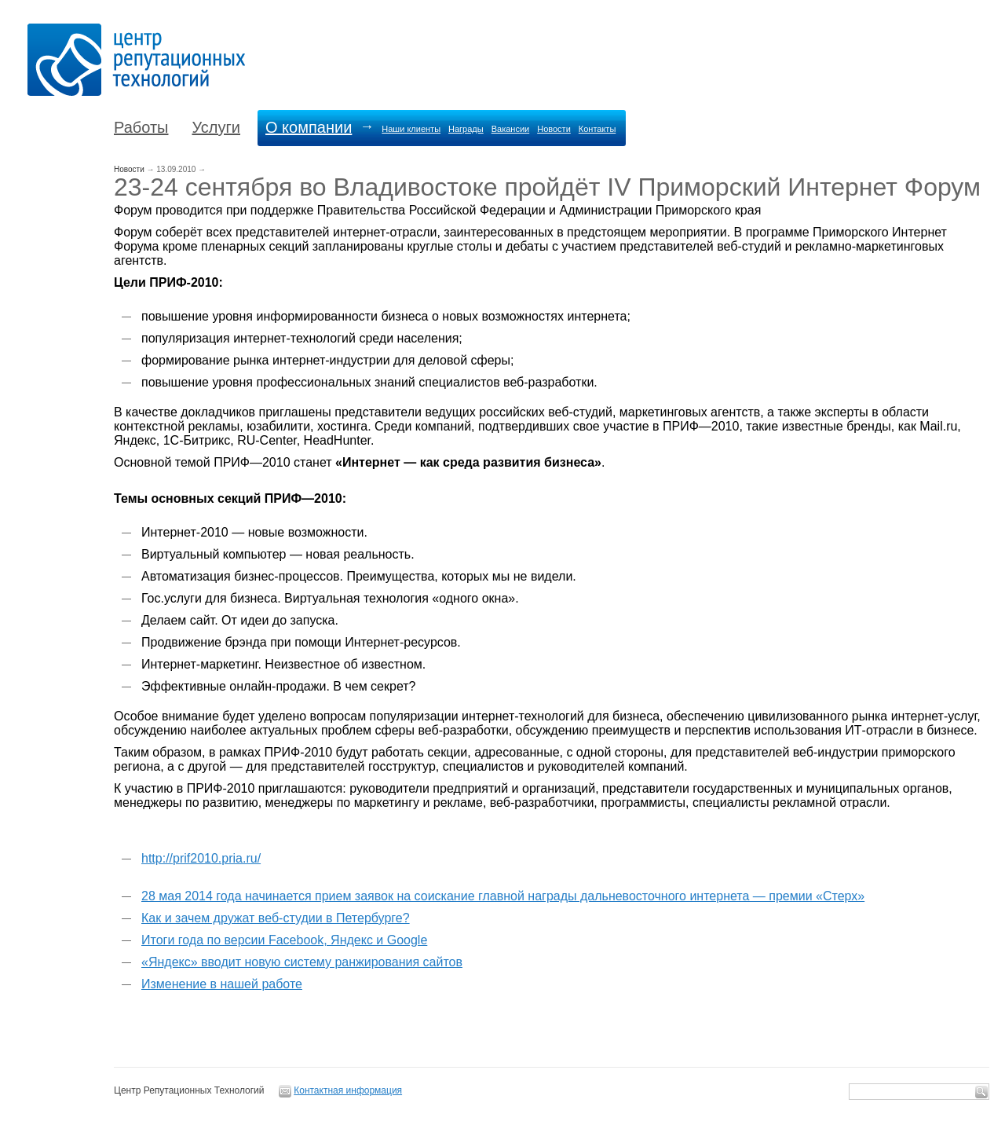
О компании (308, 127)
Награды (466, 129)
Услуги (216, 127)
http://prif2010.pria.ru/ (201, 858)
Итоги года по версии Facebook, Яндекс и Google (284, 940)
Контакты (597, 129)
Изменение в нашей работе (221, 984)
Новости (554, 129)
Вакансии (511, 129)
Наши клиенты (411, 129)
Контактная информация (348, 1090)
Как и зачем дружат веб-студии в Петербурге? (275, 918)
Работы (141, 127)
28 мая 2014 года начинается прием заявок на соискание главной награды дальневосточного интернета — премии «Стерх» (502, 896)
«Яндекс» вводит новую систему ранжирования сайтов (301, 962)
